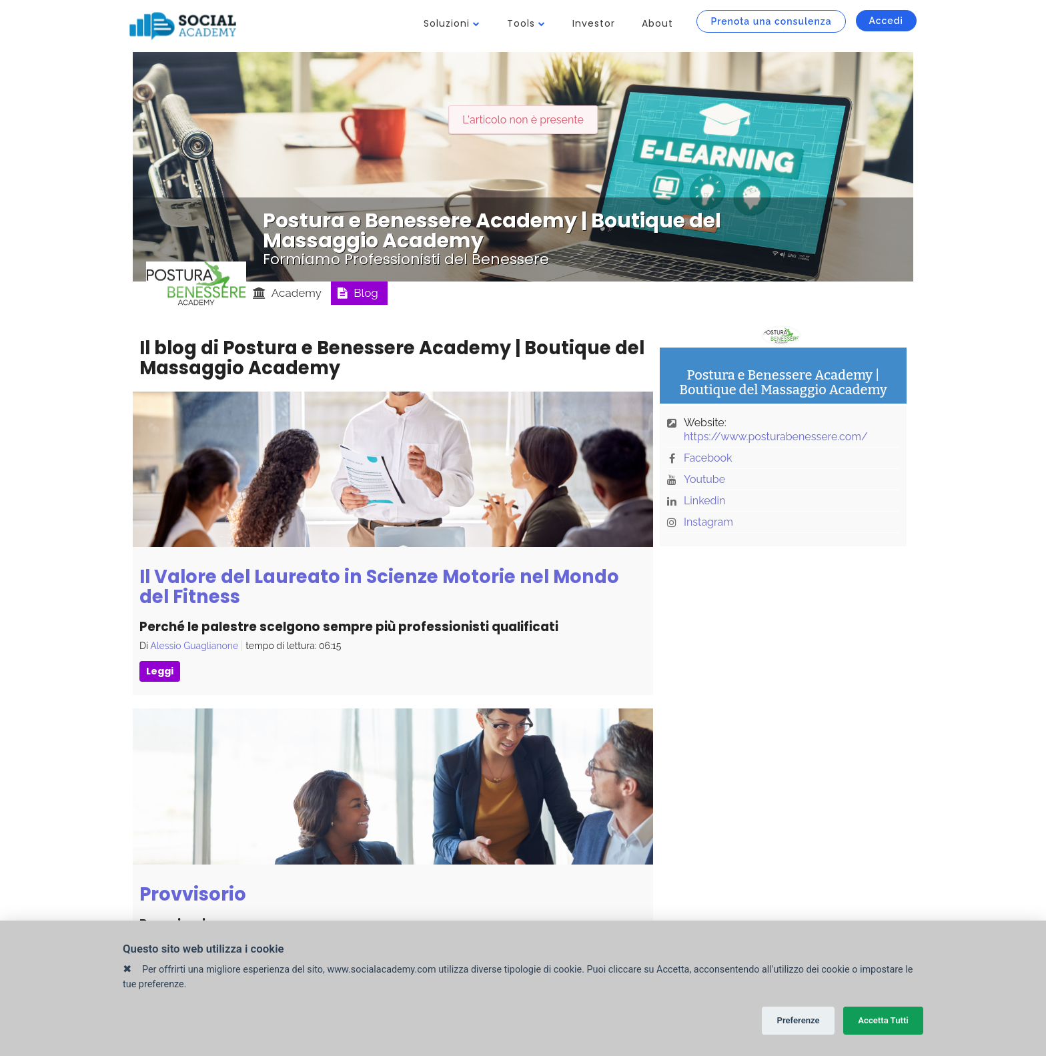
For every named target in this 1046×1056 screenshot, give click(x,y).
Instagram (708, 522)
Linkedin (704, 500)
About (657, 23)
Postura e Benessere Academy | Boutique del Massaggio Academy (492, 231)
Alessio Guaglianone (194, 645)
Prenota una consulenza (770, 21)
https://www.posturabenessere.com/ (776, 436)
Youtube (704, 479)
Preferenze (797, 1020)
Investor (593, 23)
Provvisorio (192, 894)
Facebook (708, 458)
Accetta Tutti (883, 1020)
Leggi (159, 671)
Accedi (886, 20)
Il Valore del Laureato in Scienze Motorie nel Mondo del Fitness (379, 587)
